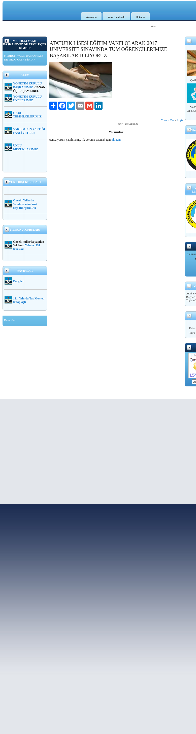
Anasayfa (91, 16)
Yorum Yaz (167, 120)
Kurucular (9, 320)
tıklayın (116, 139)
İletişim (140, 16)
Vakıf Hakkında (116, 16)
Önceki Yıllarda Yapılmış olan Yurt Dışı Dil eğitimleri (25, 204)
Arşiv (180, 120)
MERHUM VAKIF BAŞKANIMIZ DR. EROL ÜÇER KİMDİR (23, 57)
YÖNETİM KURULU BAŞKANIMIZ (27, 85)
